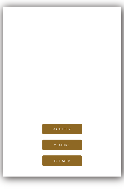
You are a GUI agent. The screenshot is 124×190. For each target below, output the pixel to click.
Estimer (62, 160)
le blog (109, 101)
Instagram (68, 107)
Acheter (62, 129)
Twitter (97, 107)
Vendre (62, 144)
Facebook (45, 107)
